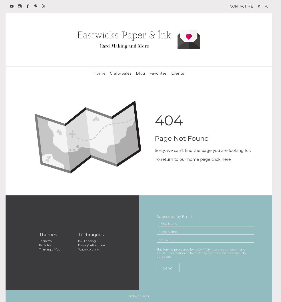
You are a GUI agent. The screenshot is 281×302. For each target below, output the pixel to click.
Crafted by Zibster (139, 296)
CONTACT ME (241, 6)
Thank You (46, 241)
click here (221, 159)
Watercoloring (88, 250)
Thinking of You (49, 250)
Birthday (45, 246)
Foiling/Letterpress (91, 246)
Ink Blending (87, 241)
